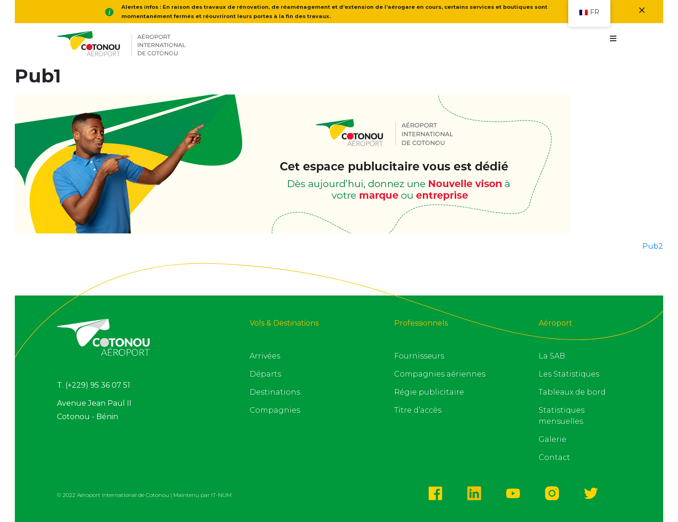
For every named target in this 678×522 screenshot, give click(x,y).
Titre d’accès (417, 410)
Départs (265, 374)
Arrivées (265, 356)
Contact (554, 457)
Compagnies (275, 410)
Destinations (275, 392)
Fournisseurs (419, 356)
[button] (613, 39)
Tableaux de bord (572, 392)
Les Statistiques (569, 374)
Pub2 (652, 246)
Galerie (552, 439)
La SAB (552, 356)
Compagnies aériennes (439, 374)
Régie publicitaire (429, 392)
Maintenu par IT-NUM (202, 494)
